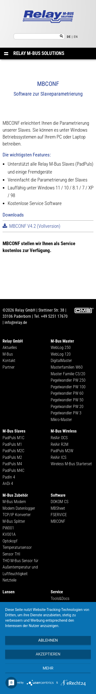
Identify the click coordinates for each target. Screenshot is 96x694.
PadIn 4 (9, 477)
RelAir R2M (59, 444)
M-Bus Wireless (64, 431)
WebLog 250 (61, 347)
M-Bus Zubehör (15, 495)
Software (58, 495)
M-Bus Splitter (14, 521)
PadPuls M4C (13, 470)
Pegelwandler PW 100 (68, 386)
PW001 (8, 528)
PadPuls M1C (13, 437)
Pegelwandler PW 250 (68, 380)
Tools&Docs (60, 598)
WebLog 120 (61, 354)
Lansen (9, 591)
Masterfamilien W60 (67, 367)
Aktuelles (10, 347)
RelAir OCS (59, 437)
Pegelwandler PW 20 (67, 406)
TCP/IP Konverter (17, 514)
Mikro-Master (61, 419)
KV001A (9, 534)
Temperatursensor (17, 547)
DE (69, 37)
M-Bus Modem (14, 501)
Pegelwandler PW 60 (67, 393)
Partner (9, 367)
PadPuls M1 (12, 444)
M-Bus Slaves (14, 431)
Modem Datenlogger (19, 508)
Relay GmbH (13, 341)
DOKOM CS (59, 501)
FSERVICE (59, 514)
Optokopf (10, 541)
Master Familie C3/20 (68, 373)
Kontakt (9, 360)
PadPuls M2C (13, 450)
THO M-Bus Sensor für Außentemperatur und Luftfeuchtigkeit (20, 567)
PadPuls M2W (62, 450)
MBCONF (58, 521)
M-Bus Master (62, 341)
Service (57, 591)
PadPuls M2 (12, 457)
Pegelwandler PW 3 (66, 413)
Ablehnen (48, 640)
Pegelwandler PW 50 (67, 399)
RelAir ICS (58, 457)
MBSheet (58, 508)
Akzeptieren (48, 654)
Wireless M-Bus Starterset (71, 463)
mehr (48, 668)
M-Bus (8, 354)
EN (76, 37)
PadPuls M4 (12, 463)
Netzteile (9, 580)
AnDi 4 (8, 483)
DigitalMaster (61, 360)
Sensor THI (11, 554)
